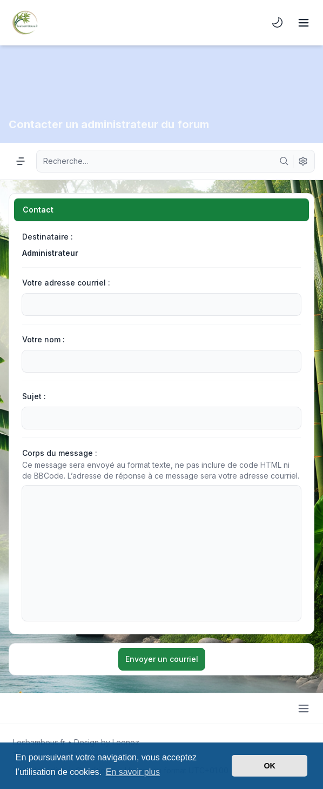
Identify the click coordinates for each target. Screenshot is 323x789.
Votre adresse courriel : (66, 282)
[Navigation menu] (20, 161)
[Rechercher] (284, 161)
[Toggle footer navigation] (303, 708)
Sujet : (34, 396)
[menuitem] (277, 23)
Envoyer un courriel (161, 659)
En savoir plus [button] (133, 772)
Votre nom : (43, 339)
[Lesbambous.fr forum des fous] (25, 22)
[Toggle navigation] (303, 23)
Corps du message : (59, 453)
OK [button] (269, 765)
